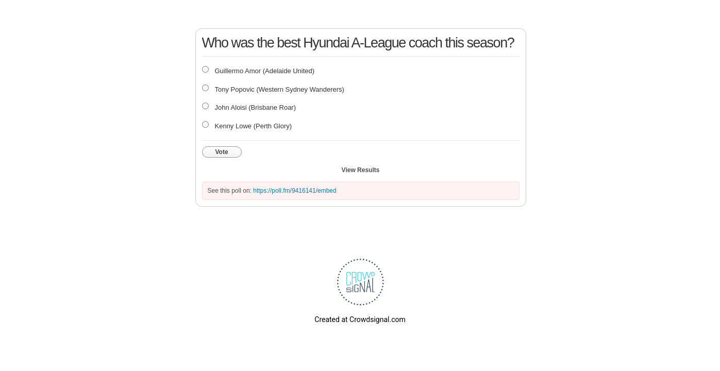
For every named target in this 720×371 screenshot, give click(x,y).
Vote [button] (221, 152)
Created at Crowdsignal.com (359, 319)
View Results (361, 170)
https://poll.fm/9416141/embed (294, 190)
